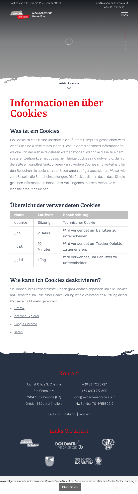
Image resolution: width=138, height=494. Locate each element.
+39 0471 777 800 (94, 391)
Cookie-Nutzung (125, 481)
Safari (18, 332)
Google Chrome (25, 324)
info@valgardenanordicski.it (111, 3)
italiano (69, 414)
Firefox (19, 308)
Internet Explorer (26, 316)
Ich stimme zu (70, 487)
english (85, 414)
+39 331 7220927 (114, 7)
